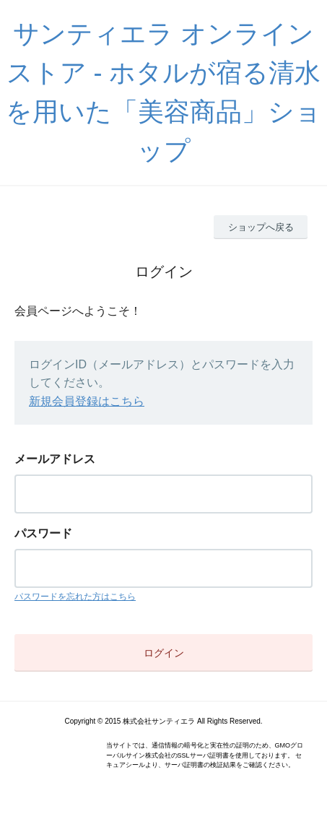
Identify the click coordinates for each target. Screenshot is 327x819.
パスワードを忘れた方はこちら (75, 597)
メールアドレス (54, 459)
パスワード (43, 533)
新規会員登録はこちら (86, 401)
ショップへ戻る (261, 227)
